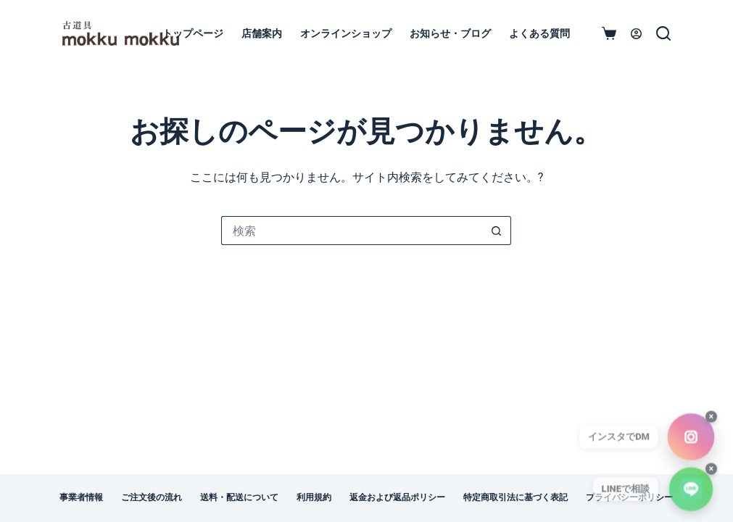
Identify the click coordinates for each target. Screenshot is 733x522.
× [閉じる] (711, 422)
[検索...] (351, 230)
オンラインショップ (346, 33)
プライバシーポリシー (629, 497)
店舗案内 (261, 33)
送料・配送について (239, 497)
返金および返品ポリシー (397, 497)
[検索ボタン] (496, 230)
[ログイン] (636, 33)
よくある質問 (539, 33)
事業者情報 (81, 497)
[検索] (663, 33)
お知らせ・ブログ (450, 33)
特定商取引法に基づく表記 (515, 497)
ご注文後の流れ (151, 497)
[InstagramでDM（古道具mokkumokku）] (691, 441)
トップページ (192, 33)
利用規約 (314, 497)
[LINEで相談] (691, 494)
